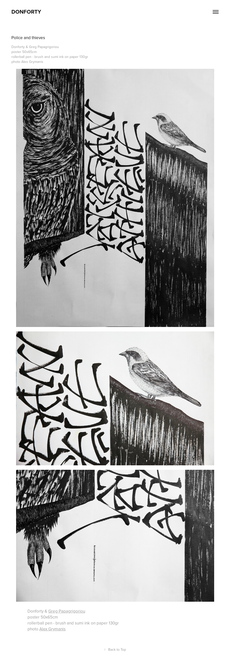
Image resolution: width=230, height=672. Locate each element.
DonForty (26, 12)
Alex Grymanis (52, 629)
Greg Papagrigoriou (66, 611)
